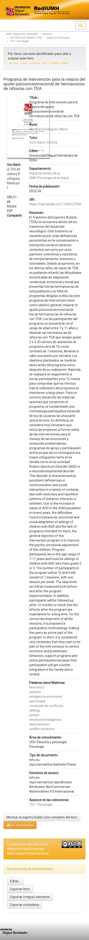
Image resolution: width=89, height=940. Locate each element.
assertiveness (39, 724)
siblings (34, 710)
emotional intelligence (45, 719)
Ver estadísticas (20, 825)
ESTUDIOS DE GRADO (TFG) (26, 37)
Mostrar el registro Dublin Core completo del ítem (41, 817)
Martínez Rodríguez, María (48, 129)
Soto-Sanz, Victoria (43, 142)
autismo (35, 692)
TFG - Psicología (19, 41)
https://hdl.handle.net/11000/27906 (55, 204)
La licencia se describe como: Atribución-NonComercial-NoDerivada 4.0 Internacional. (28, 848)
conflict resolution (42, 729)
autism (34, 715)
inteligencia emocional (45, 696)
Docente (47, 34)
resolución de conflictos (46, 706)
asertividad (37, 701)
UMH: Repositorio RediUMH (21, 34)
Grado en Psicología (57, 37)
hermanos (36, 687)
